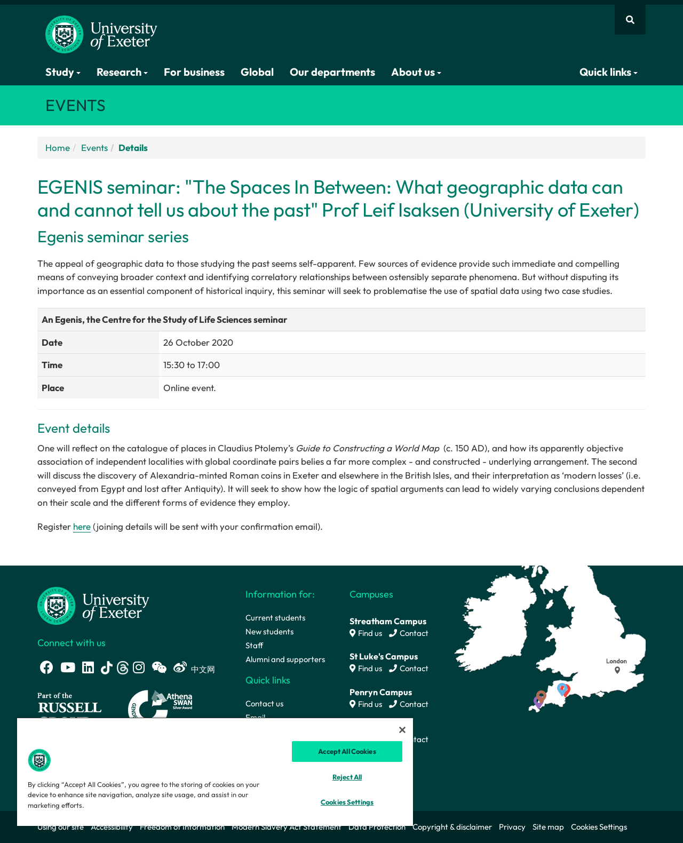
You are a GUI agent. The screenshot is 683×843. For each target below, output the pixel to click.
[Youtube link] (67, 667)
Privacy (512, 827)
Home (57, 147)
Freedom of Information (182, 827)
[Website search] (630, 20)
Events (94, 147)
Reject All (347, 777)
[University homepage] (93, 605)
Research (122, 71)
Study (63, 71)
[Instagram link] (139, 667)
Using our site (60, 827)
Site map (548, 827)
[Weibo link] (180, 667)
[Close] (402, 730)
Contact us (264, 703)
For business (194, 71)
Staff (254, 645)
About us (416, 71)
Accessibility (112, 827)
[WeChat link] (159, 667)
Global (257, 71)
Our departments (332, 71)
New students (269, 631)
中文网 (203, 669)
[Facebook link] (46, 667)
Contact (408, 633)
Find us (366, 633)
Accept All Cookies (347, 751)
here (82, 526)
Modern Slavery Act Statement (287, 827)
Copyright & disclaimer (452, 827)
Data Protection (377, 827)
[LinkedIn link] (88, 667)
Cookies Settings (599, 827)
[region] (215, 771)
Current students (275, 618)
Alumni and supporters (285, 659)
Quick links (608, 71)
